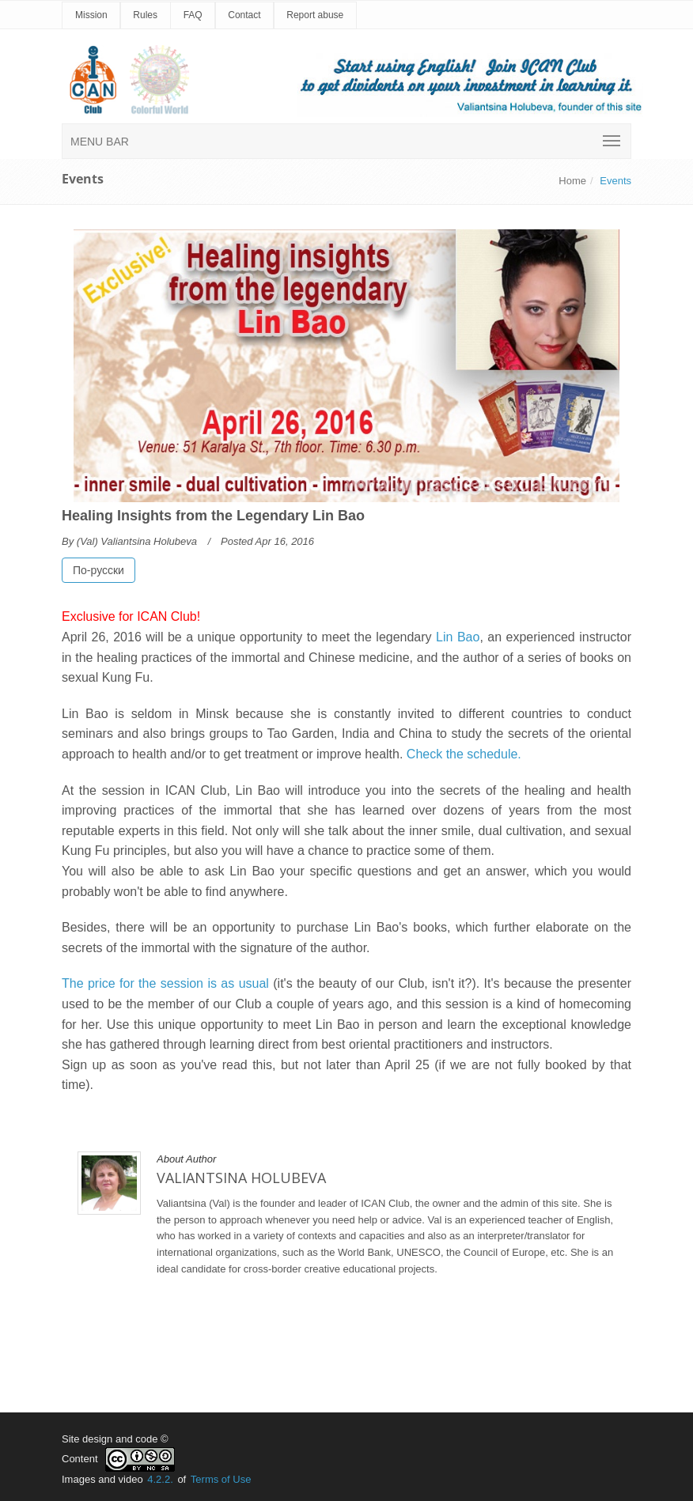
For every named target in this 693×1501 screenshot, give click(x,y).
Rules (145, 15)
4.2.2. (160, 1479)
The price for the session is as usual (165, 983)
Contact (244, 15)
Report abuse (314, 15)
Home (572, 181)
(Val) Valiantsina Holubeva (137, 541)
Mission (91, 15)
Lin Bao (457, 637)
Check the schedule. (464, 754)
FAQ (193, 15)
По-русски (98, 570)
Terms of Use (221, 1479)
